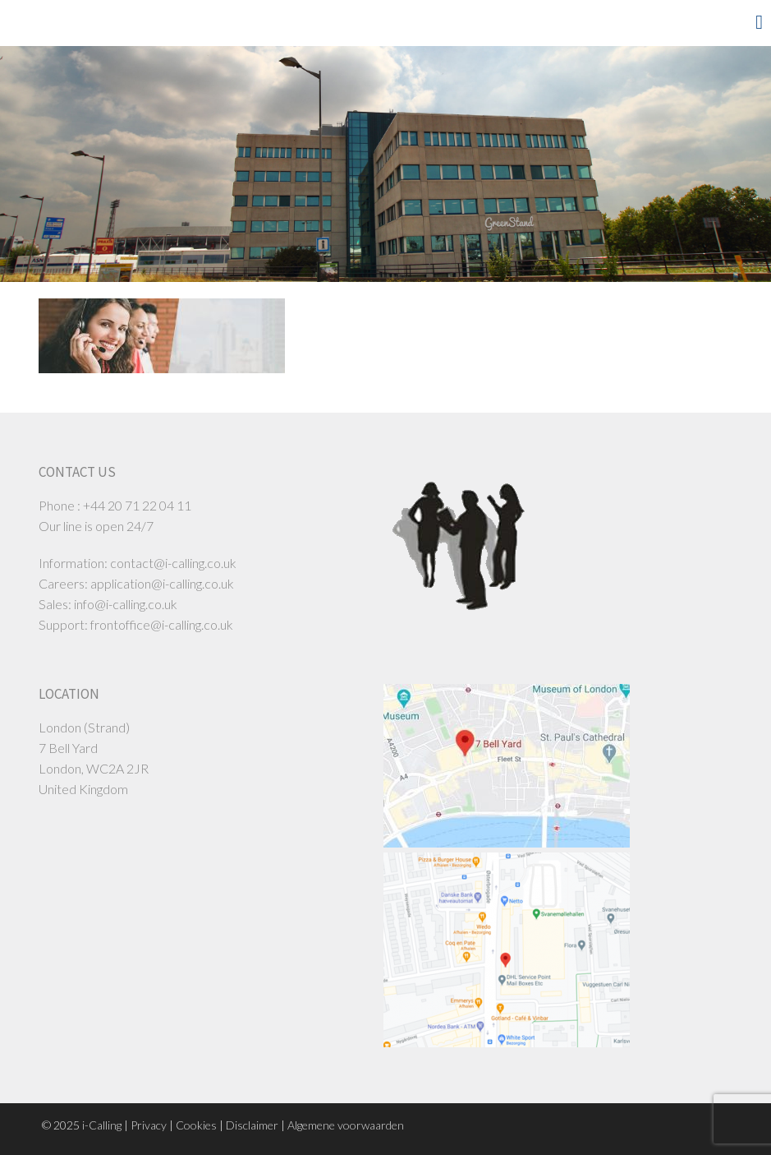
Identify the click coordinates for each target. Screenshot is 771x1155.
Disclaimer (252, 1125)
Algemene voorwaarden (345, 1125)
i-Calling (102, 1125)
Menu (734, 22)
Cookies (196, 1125)
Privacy (149, 1125)
